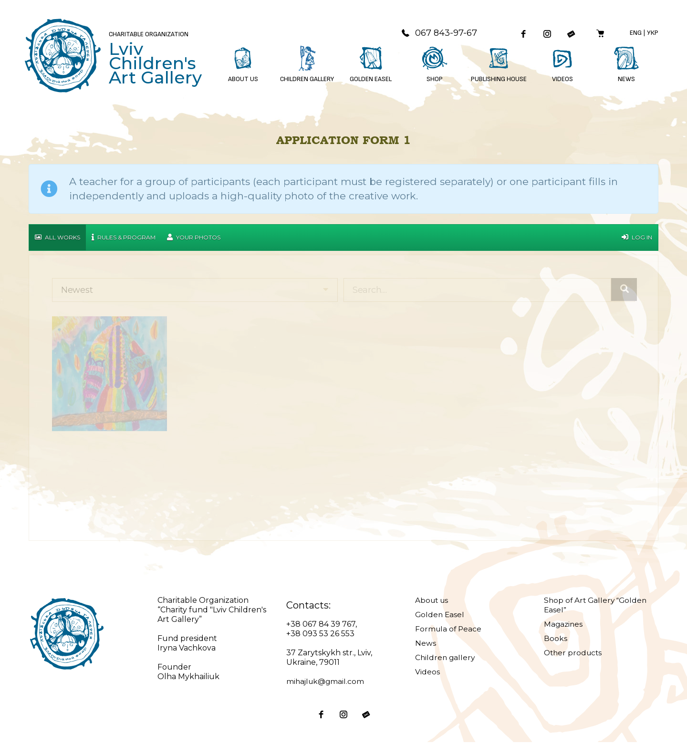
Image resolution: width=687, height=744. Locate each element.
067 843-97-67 (434, 34)
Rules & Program (124, 239)
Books (555, 640)
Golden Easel (440, 616)
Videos (427, 673)
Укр (652, 34)
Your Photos (193, 239)
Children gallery (446, 659)
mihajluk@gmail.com (326, 683)
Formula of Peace (449, 630)
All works (57, 239)
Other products (574, 654)
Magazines (564, 625)
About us (432, 602)
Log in (637, 239)
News (425, 645)
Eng (636, 34)
